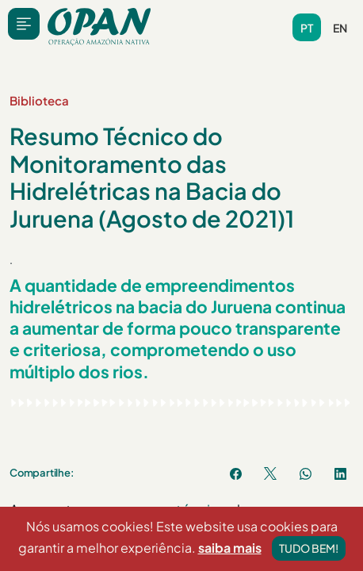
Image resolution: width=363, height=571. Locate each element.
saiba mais (230, 549)
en (340, 28)
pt (306, 28)
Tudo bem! (308, 549)
